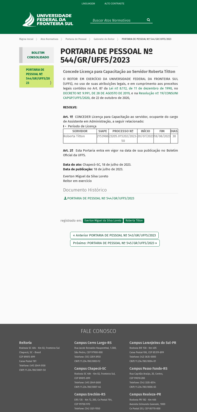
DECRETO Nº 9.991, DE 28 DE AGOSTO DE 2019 (96, 93)
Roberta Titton (134, 220)
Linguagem (88, 3)
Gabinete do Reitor (104, 39)
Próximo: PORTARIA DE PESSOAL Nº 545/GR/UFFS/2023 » (115, 243)
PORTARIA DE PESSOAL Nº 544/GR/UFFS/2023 (38, 76)
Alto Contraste (114, 3)
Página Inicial (26, 39)
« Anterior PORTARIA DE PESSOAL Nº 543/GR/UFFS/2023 (114, 235)
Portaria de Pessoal (76, 39)
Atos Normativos (49, 39)
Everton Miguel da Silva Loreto (102, 220)
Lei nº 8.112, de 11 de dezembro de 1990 (140, 88)
